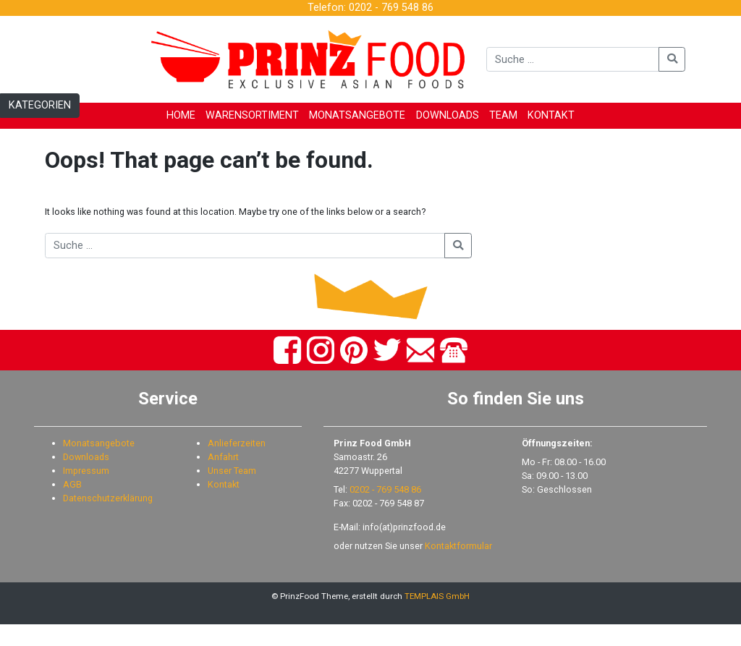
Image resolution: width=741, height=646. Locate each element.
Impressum (86, 491)
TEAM (503, 115)
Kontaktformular (458, 567)
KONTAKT (551, 115)
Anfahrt (223, 477)
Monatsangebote (99, 464)
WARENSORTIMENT (252, 115)
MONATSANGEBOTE (357, 115)
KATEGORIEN (40, 105)
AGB (72, 505)
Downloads (86, 477)
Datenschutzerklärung (108, 519)
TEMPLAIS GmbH (437, 617)
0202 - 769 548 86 (385, 510)
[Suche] (572, 59)
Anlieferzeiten (237, 464)
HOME (180, 115)
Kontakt (224, 505)
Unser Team (232, 491)
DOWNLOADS (447, 115)
